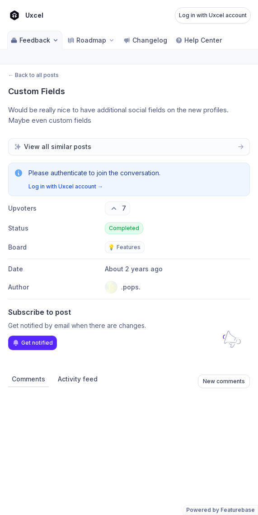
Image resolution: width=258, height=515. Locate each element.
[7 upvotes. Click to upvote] (117, 208)
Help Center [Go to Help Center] (198, 40)
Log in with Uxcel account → (65, 186)
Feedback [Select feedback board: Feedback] (34, 40)
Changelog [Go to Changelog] (145, 40)
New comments (224, 381)
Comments (28, 379)
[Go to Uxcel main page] (25, 15)
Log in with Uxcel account (213, 15)
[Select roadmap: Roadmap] (91, 40)
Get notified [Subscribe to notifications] (32, 343)
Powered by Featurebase (220, 509)
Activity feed (78, 379)
